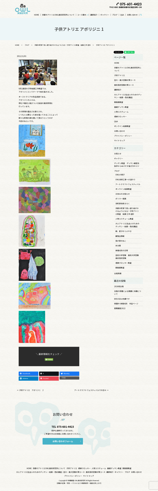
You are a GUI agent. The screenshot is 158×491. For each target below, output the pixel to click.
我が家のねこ (120, 241)
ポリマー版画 (120, 198)
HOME (36, 14)
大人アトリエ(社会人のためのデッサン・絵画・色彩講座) (128, 96)
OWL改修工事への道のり (125, 179)
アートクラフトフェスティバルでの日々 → (91, 390)
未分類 (118, 245)
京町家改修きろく (122, 203)
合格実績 (117, 273)
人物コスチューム (121, 111)
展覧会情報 (119, 236)
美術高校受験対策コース (124, 85)
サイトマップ (119, 140)
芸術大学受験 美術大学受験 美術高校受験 (127, 256)
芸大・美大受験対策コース (125, 80)
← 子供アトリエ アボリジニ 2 (30, 390)
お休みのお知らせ (122, 194)
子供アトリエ (119, 75)
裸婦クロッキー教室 (123, 263)
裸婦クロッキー (120, 116)
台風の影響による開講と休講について (127, 292)
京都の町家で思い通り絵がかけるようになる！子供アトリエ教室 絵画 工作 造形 (63, 45)
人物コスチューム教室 (124, 218)
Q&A (122, 14)
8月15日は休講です (122, 299)
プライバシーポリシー (123, 135)
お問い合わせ (132, 14)
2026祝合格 (119, 286)
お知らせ (117, 153)
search (142, 15)
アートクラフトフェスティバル (127, 184)
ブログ (114, 14)
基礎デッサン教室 (121, 107)
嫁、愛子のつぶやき (123, 231)
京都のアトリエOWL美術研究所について (58, 14)
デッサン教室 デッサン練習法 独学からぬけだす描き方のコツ (127, 164)
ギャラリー (104, 14)
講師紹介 (93, 14)
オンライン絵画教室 (122, 126)
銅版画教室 (118, 102)
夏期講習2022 (119, 308)
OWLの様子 (120, 174)
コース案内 (81, 14)
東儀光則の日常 (121, 250)
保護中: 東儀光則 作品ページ (126, 303)
